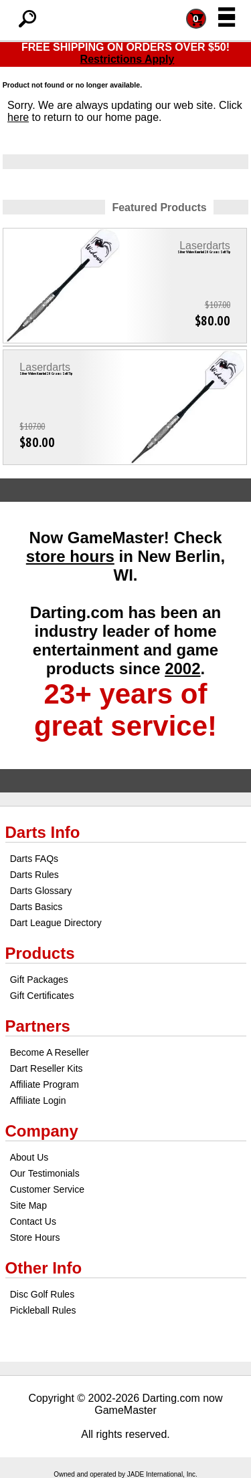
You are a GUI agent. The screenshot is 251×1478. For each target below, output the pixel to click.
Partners (37, 1026)
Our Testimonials (45, 1173)
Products (40, 953)
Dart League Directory (56, 922)
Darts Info (42, 832)
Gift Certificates (42, 995)
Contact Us (33, 1221)
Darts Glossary (41, 890)
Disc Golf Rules (42, 1294)
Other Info (43, 1268)
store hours (70, 556)
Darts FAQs (34, 858)
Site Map (28, 1205)
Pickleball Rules (43, 1310)
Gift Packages (39, 979)
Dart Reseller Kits (46, 1068)
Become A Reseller (49, 1052)
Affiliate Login (38, 1100)
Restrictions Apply (127, 59)
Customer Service (47, 1189)
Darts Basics (36, 906)
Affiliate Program (44, 1084)
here (18, 117)
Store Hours (35, 1237)
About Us (29, 1157)
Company (41, 1131)
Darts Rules (34, 874)
